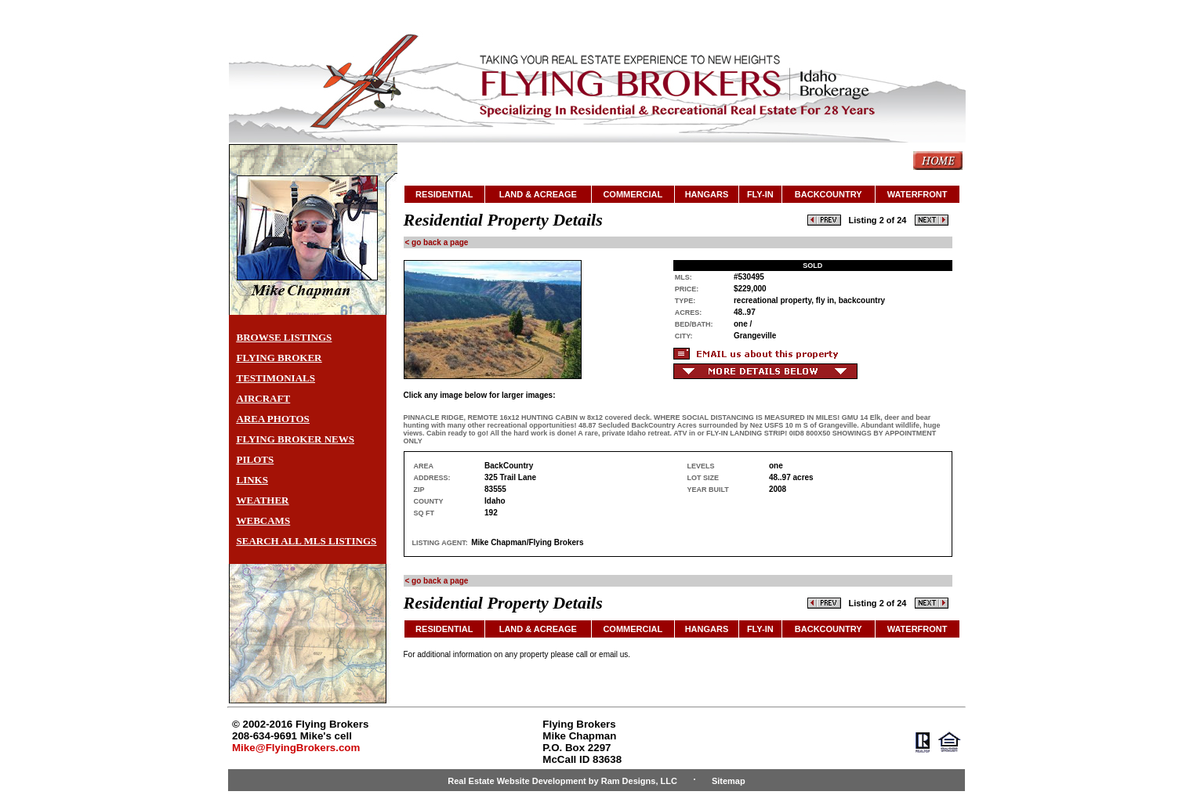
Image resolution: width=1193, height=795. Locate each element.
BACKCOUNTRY (828, 194)
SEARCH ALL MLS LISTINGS (307, 541)
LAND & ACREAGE (538, 194)
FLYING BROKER (279, 357)
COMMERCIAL (632, 194)
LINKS (252, 480)
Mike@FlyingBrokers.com (296, 747)
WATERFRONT (917, 194)
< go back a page (437, 242)
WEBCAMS (264, 520)
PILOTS (255, 459)
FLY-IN (760, 194)
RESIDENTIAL (444, 194)
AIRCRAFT (264, 398)
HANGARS (707, 194)
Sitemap (728, 781)
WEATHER (263, 500)
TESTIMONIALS (276, 378)
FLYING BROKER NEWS (296, 439)
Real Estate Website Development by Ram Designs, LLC (562, 781)
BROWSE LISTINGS (284, 337)
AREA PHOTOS (273, 419)
